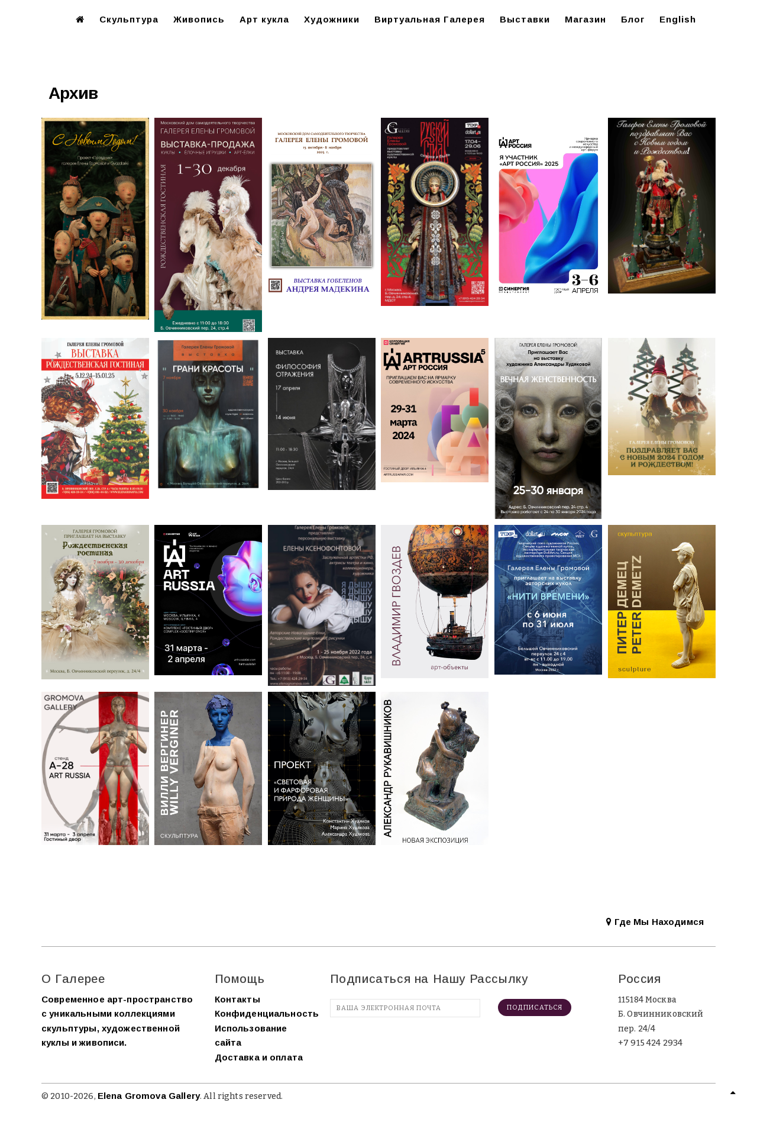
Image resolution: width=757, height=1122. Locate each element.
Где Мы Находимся (655, 922)
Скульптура (128, 19)
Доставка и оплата (259, 1057)
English (677, 19)
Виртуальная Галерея (429, 19)
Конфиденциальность (267, 1013)
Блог (633, 19)
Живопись (199, 19)
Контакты (237, 999)
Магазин (585, 19)
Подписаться (534, 1007)
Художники (332, 19)
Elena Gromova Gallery (149, 1096)
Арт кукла (264, 19)
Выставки (525, 19)
